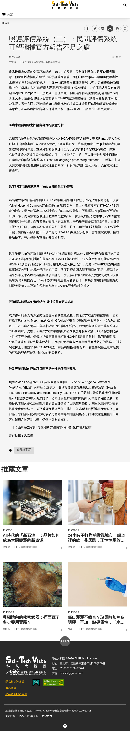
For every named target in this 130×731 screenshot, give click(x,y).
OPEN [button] (65, 641)
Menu (5, 5)
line (101, 28)
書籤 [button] (125, 28)
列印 (117, 28)
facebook (87, 28)
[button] (125, 5)
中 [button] (110, 28)
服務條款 (10, 688)
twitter (95, 28)
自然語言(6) (24, 449)
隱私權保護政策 (14, 681)
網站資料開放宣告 (16, 694)
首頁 (5, 23)
